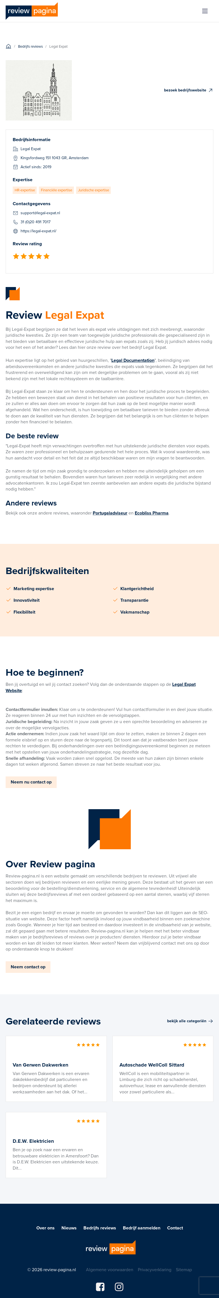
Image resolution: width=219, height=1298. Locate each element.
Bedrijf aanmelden (141, 1228)
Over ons (45, 1228)
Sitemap (184, 1270)
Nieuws (69, 1228)
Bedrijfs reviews (99, 1228)
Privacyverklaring (154, 1270)
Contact (175, 1228)
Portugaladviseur (110, 513)
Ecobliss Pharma (152, 513)
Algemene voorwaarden (109, 1270)
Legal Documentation (132, 360)
